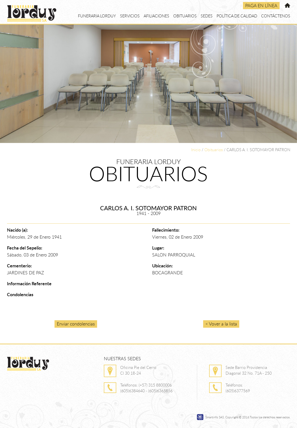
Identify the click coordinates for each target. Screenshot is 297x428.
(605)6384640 (132, 390)
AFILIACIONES (156, 16)
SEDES (207, 16)
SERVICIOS (130, 16)
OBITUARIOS (185, 16)
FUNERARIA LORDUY (97, 16)
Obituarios (213, 149)
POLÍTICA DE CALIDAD (237, 16)
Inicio (196, 149)
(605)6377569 (238, 390)
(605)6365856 (160, 390)
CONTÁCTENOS (275, 16)
